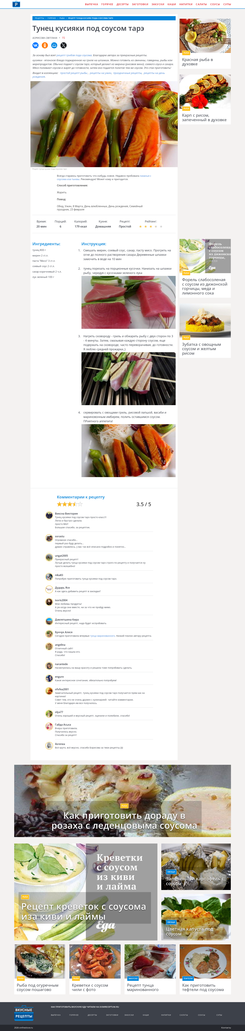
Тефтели (188, 978)
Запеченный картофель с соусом (195, 881)
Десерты (123, 4)
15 (63, 38)
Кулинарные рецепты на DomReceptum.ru (24, 1013)
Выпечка (91, 4)
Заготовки (140, 4)
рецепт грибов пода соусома (74, 55)
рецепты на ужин (100, 73)
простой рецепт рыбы (73, 73)
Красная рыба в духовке (197, 61)
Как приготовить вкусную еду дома (16, 4)
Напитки (186, 4)
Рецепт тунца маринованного (143, 987)
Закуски (158, 4)
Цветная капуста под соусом (189, 931)
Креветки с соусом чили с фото (90, 987)
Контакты (226, 1027)
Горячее (107, 4)
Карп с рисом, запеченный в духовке (204, 117)
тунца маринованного (102, 635)
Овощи (171, 871)
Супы (227, 4)
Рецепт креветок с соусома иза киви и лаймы (83, 911)
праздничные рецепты (127, 73)
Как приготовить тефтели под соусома (203, 987)
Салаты (201, 4)
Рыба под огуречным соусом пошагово (37, 987)
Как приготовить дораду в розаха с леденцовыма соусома (124, 820)
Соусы (215, 4)
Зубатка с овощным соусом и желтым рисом (201, 348)
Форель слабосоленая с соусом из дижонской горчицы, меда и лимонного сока (204, 286)
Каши (172, 4)
